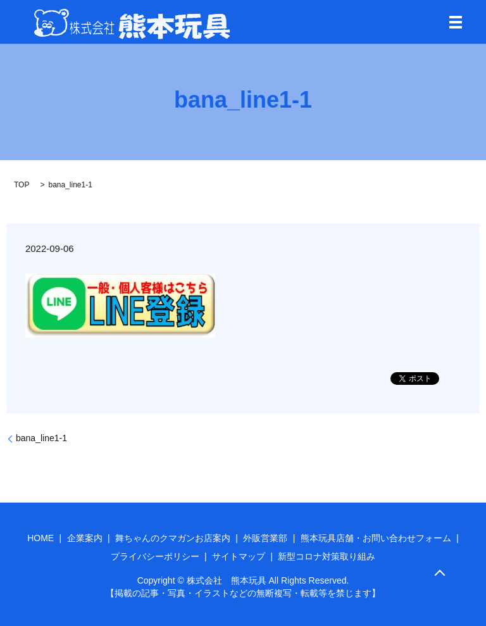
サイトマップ (238, 556)
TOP (21, 184)
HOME (40, 538)
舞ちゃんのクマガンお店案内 (172, 538)
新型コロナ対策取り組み (326, 556)
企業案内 (85, 538)
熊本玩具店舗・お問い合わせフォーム (376, 538)
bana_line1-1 (41, 438)
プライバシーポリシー (155, 556)
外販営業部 (265, 538)
